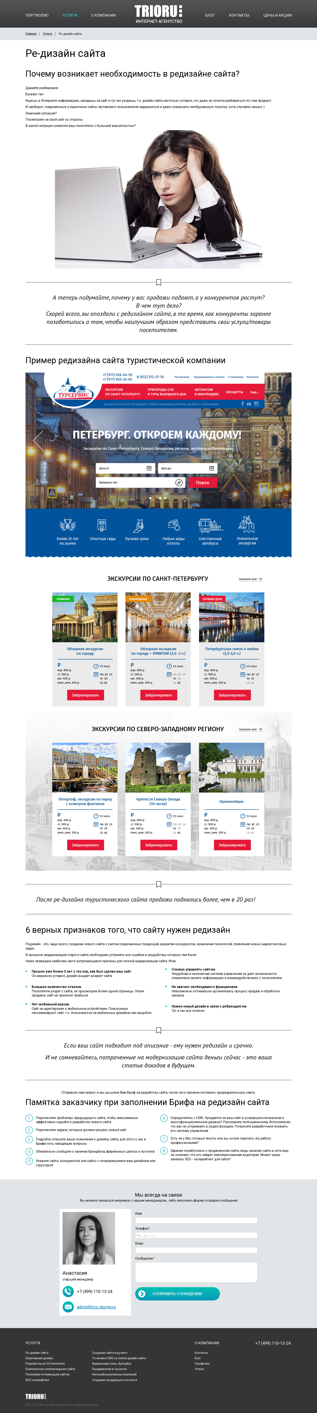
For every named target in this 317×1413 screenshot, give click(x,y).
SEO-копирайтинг (38, 1380)
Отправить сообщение (178, 1294)
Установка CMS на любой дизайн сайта (119, 1358)
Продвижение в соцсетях (109, 1369)
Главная (31, 33)
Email (139, 1243)
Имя (138, 1214)
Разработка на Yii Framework (45, 1363)
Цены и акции (277, 15)
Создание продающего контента (114, 1380)
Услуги (70, 15)
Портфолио (37, 15)
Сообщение (144, 1258)
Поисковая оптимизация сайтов (47, 1374)
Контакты (239, 15)
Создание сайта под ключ (110, 1352)
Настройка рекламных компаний (114, 1374)
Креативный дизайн (39, 1358)
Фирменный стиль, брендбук (111, 1363)
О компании (103, 15)
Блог (210, 15)
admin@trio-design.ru (96, 1306)
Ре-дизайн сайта (37, 1352)
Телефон (142, 1228)
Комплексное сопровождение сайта (50, 1369)
